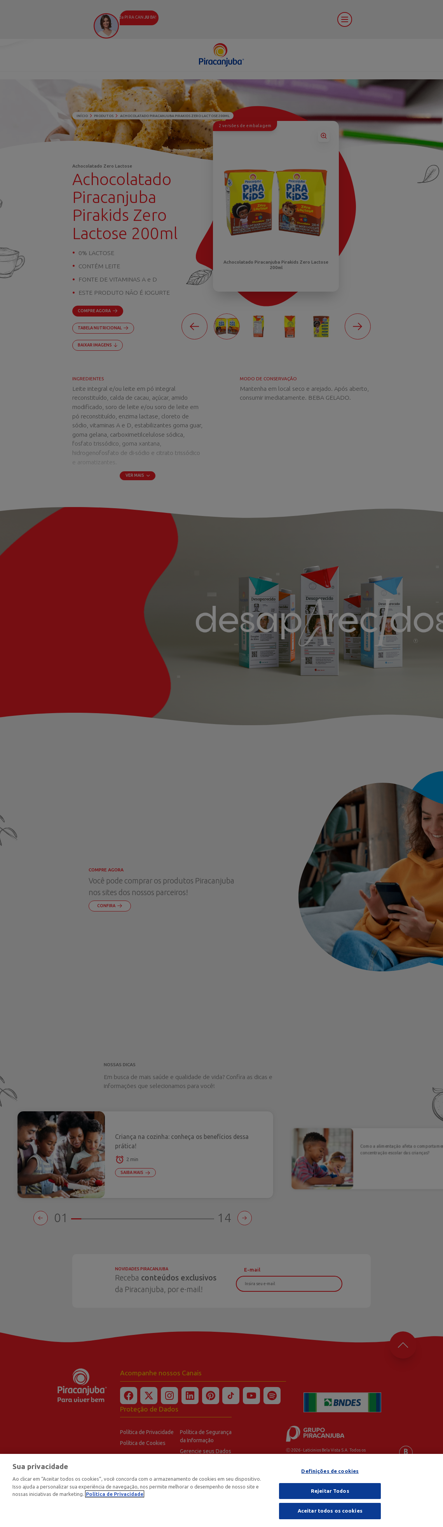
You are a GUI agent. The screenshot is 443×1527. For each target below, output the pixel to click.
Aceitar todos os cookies (330, 1513)
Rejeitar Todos (330, 1493)
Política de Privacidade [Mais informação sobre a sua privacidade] (114, 1496)
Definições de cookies (330, 1473)
